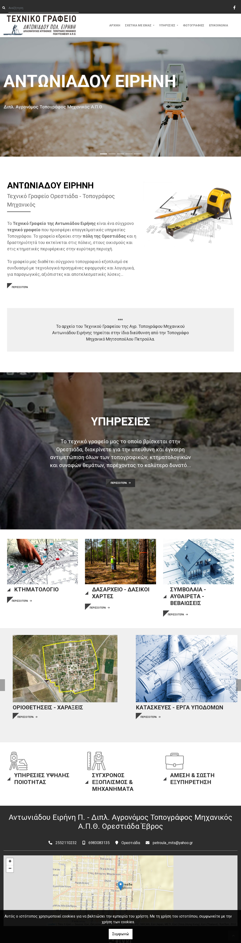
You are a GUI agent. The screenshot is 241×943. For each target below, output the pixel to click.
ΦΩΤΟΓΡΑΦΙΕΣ (193, 25)
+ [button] (10, 852)
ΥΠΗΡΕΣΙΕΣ (167, 25)
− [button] (10, 859)
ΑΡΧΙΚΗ (114, 25)
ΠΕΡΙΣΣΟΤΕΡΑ (20, 287)
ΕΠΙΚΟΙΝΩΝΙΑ (218, 25)
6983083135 (99, 833)
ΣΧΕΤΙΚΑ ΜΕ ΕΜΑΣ (138, 25)
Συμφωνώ (120, 934)
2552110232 (66, 833)
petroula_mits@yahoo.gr (173, 833)
